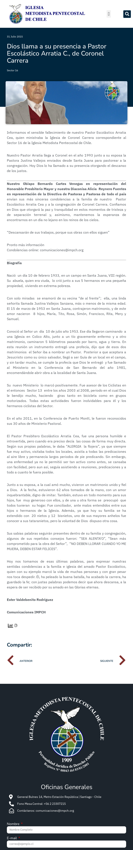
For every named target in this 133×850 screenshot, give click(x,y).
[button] (109, 14)
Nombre (13, 824)
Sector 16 (12, 70)
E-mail (12, 838)
